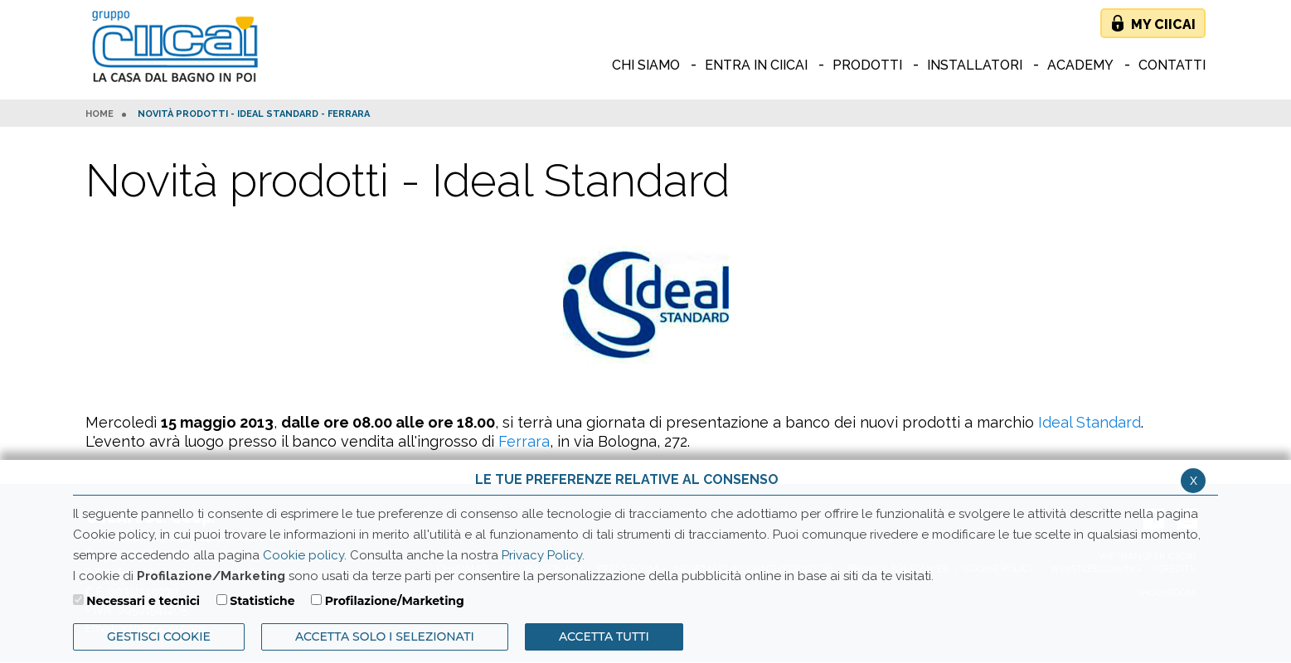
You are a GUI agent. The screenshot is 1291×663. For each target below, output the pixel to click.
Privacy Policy (542, 555)
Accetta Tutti (604, 636)
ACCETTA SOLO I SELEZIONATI (384, 636)
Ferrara (524, 441)
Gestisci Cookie (159, 636)
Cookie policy (303, 555)
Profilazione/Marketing (394, 600)
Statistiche (262, 600)
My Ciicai (1163, 24)
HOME (99, 114)
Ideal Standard (1089, 422)
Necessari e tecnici (143, 600)
